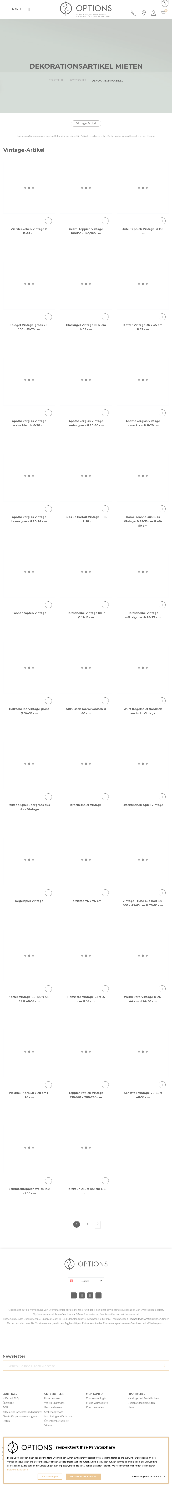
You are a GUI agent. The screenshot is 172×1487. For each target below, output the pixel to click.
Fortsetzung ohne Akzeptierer (148, 1476)
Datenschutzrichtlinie (17, 1470)
